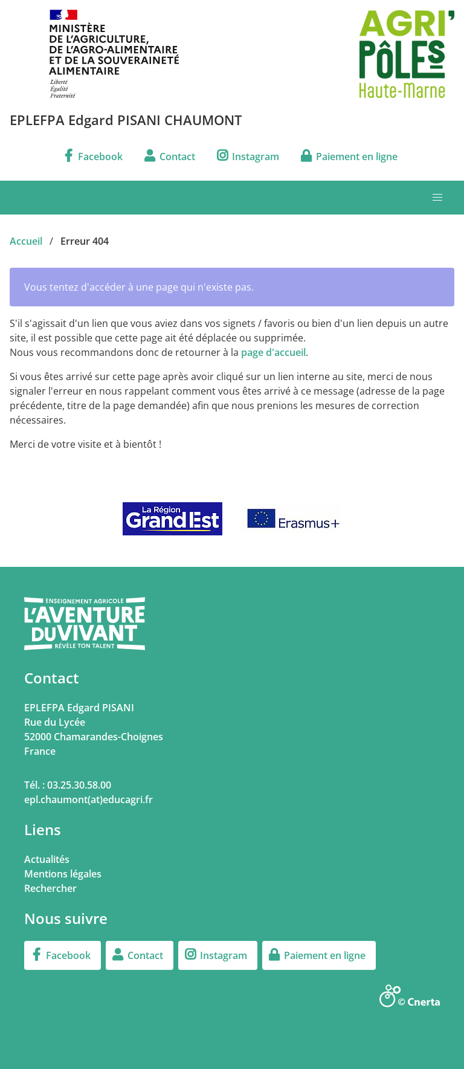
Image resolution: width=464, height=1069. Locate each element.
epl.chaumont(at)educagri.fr (88, 799)
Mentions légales (63, 873)
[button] (437, 198)
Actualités (46, 859)
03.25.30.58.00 (79, 785)
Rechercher (50, 888)
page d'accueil (273, 352)
